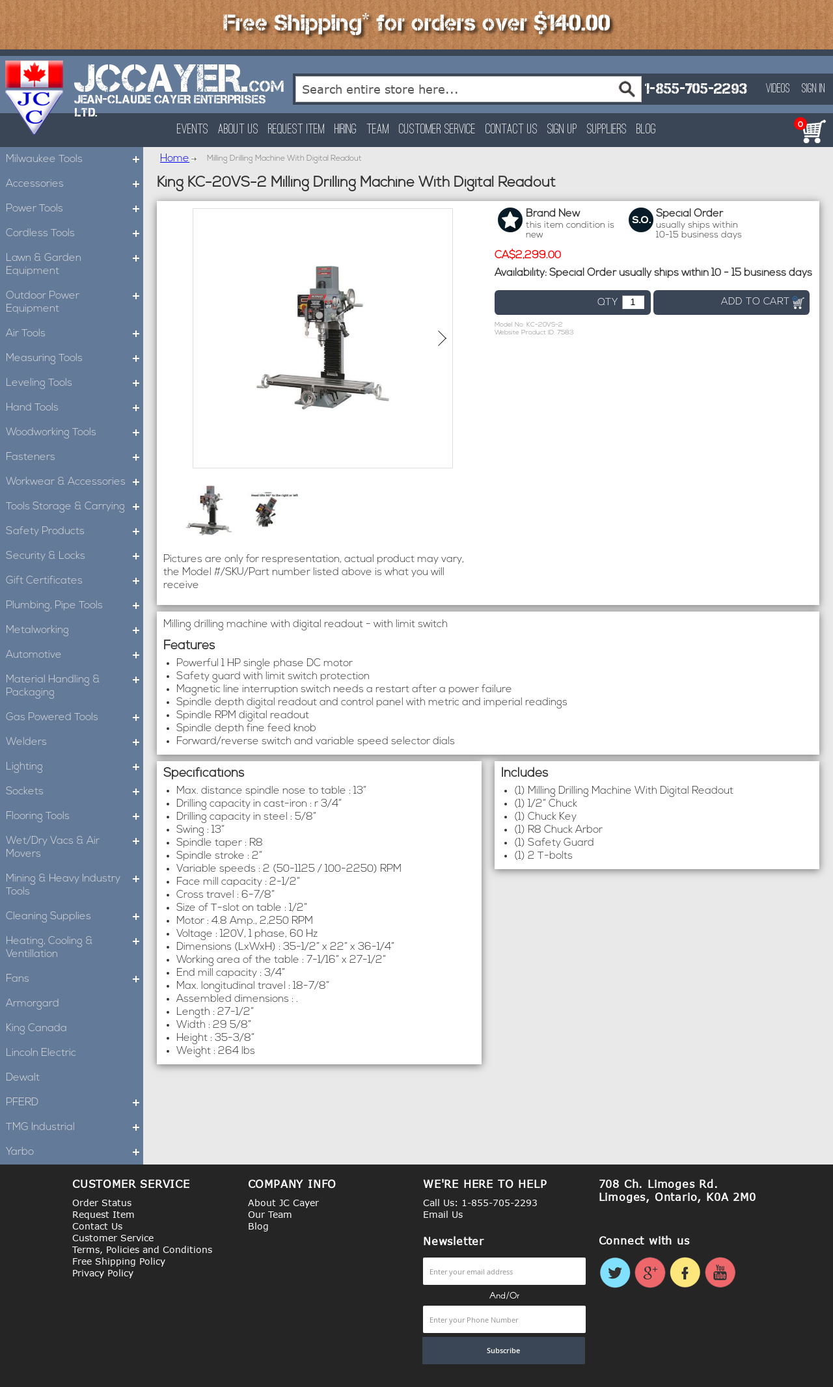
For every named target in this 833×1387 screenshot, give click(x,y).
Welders (74, 742)
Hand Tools (74, 408)
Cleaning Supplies (74, 916)
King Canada (36, 1028)
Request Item (296, 129)
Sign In (813, 89)
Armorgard (32, 1004)
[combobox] (468, 89)
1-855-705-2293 (695, 89)
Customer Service (437, 129)
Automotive (74, 655)
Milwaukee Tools (74, 159)
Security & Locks (74, 556)
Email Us (443, 1214)
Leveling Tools (74, 383)
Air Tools (74, 333)
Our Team (270, 1214)
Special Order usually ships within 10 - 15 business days (680, 273)
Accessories (74, 184)
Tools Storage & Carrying (74, 506)
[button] (442, 338)
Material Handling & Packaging (74, 686)
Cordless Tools (74, 233)
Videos (778, 89)
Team (377, 129)
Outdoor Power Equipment (74, 302)
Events (192, 129)
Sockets (74, 791)
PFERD (74, 1102)
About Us (238, 129)
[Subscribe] (503, 1350)
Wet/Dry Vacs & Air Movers (74, 848)
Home (174, 159)
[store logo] (35, 98)
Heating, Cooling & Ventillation (74, 948)
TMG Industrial (74, 1127)
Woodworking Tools (74, 432)
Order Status (101, 1202)
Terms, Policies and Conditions (142, 1249)
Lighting (74, 767)
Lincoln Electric (41, 1053)
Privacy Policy (102, 1272)
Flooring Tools (74, 816)
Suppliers (607, 129)
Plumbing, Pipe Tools (74, 605)
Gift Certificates (74, 581)
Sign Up (562, 129)
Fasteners (74, 457)
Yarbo (74, 1152)
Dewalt (23, 1078)
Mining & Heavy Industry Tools (74, 885)
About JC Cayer (283, 1202)
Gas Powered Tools (74, 717)
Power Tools (74, 208)
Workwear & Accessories (74, 482)
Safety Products (74, 531)
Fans (74, 979)
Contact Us (511, 129)
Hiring (346, 129)
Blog (646, 129)
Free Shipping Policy (118, 1261)
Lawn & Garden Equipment (74, 265)
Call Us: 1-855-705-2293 (480, 1202)
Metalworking (74, 630)
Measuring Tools (74, 358)
